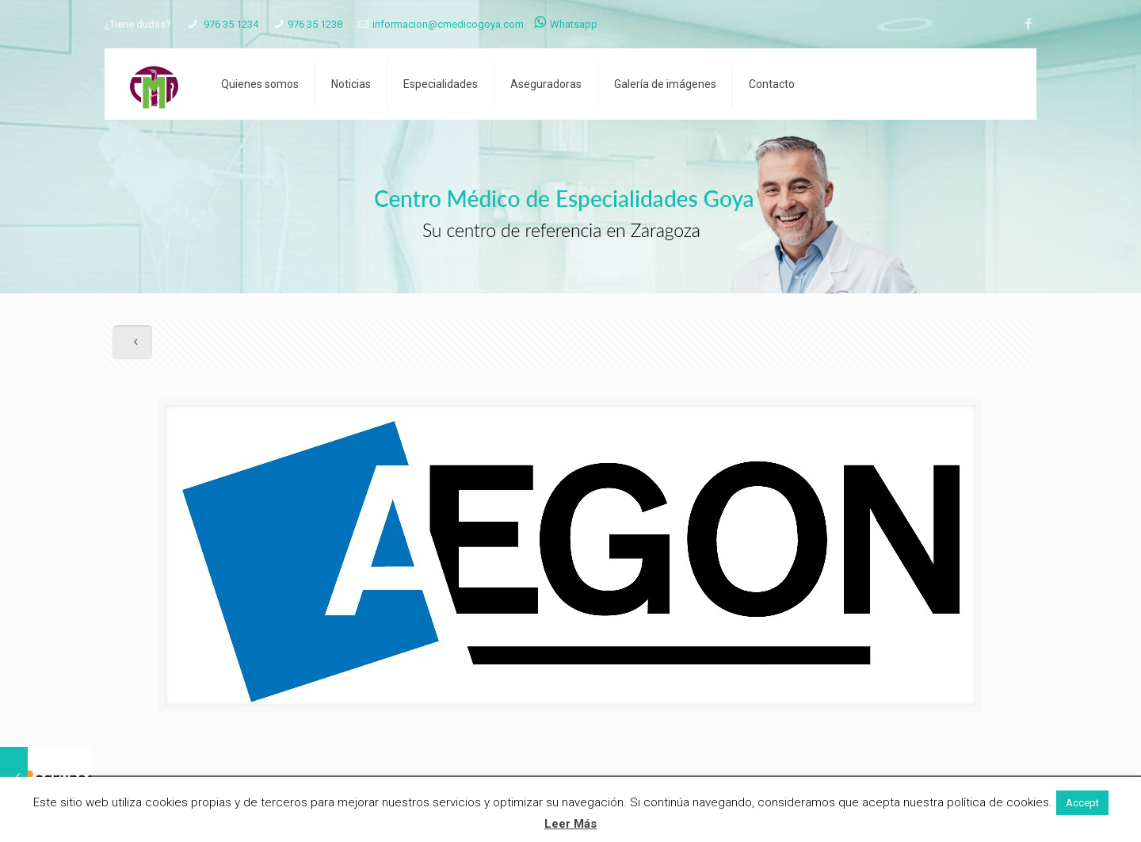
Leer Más (570, 824)
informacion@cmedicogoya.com (448, 24)
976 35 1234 (229, 24)
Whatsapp (565, 24)
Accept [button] (1082, 803)
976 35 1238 (315, 24)
